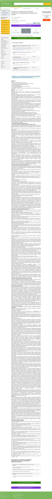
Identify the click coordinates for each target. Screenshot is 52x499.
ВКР (23, 495)
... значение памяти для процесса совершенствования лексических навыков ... (23, 476)
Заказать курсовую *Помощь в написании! (36, 32)
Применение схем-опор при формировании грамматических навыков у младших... (23, 465)
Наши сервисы (46, 8)
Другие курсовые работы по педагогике (25, 487)
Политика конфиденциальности (4, 496)
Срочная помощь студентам (5, 33)
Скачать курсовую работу (16, 32)
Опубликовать (4, 14)
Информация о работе (37, 464)
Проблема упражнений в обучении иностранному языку (21, 471)
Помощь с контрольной (4, 29)
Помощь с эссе (3, 31)
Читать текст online (26, 32)
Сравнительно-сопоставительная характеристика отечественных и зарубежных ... (23, 474)
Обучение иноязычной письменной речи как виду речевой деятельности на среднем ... (21, 467)
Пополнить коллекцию (5, 8)
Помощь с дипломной (4, 20)
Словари (37, 8)
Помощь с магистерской (4, 24)
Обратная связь (2, 494)
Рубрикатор (16, 8)
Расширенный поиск (17, 5)
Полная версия (2, 497)
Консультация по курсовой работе (17, 494)
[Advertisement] (5, 83)
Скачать (36, 464)
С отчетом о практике (4, 22)
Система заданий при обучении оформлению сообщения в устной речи (23, 469)
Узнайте (46, 19)
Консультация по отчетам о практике (18, 497)
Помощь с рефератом (4, 27)
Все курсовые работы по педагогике (25, 25)
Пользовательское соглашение (4, 495)
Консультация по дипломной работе (18, 495)
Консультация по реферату (16, 496)
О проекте (1, 0)
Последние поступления (27, 8)
